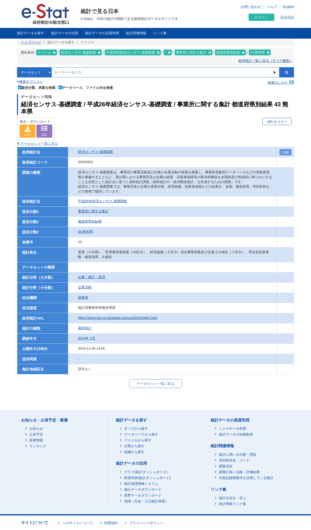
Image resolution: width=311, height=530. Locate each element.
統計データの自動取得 (236, 434)
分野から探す (134, 446)
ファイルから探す (137, 440)
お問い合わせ (251, 6)
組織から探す (134, 452)
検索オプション (30, 81)
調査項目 (226, 466)
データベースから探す (141, 434)
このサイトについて (77, 523)
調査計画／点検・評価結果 (239, 472)
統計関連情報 (136, 33)
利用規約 (111, 523)
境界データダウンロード (143, 495)
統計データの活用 (64, 33)
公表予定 (36, 434)
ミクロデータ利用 (232, 428)
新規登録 (287, 17)
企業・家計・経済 (91, 277)
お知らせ (36, 428)
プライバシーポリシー (146, 523)
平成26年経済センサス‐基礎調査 (102, 201)
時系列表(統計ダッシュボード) (147, 478)
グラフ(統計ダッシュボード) (145, 472)
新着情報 (36, 440)
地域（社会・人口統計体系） (146, 501)
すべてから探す (136, 428)
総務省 (83, 297)
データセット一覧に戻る (37, 143)
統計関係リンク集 (232, 503)
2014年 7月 (86, 338)
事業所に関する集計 (93, 211)
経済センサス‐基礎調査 (95, 152)
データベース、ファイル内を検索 (86, 87)
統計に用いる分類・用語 (237, 454)
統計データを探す (30, 33)
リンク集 (160, 33)
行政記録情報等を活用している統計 (246, 478)
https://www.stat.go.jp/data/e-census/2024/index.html (117, 318)
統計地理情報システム (141, 483)
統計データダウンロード (143, 489)
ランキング (37, 446)
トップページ (31, 42)
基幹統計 (85, 328)
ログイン (261, 17)
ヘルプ (272, 6)
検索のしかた (281, 82)
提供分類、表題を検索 (36, 87)
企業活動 (85, 287)
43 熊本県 (85, 232)
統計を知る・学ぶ (232, 498)
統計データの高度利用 (102, 33)
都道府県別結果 (90, 221)
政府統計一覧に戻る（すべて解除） (265, 61)
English (288, 6)
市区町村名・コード (234, 460)
